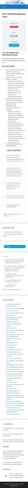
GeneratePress (14, 485)
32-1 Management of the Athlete (15, 371)
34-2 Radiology (10, 347)
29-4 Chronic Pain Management (15, 405)
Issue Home (5, 256)
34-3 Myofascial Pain (11, 345)
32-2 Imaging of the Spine (13, 369)
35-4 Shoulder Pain (11, 328)
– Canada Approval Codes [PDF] (12, 232)
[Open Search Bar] (26, 6)
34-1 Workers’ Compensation (14, 349)
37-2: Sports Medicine (12, 310)
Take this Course (14, 45)
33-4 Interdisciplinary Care (13, 352)
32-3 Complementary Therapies (14, 367)
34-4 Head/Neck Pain (12, 343)
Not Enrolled (14, 26)
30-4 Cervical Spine (11, 389)
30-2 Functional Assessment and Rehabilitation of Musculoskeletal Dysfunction (15, 397)
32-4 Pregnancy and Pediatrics (14, 365)
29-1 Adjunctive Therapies (13, 414)
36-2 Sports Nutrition (12, 321)
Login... (7, 246)
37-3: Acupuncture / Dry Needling (15, 308)
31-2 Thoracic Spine (11, 382)
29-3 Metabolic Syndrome (13, 408)
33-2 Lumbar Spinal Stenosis (14, 358)
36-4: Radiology (10, 315)
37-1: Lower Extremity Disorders (15, 313)
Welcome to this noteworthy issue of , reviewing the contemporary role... (13, 60)
